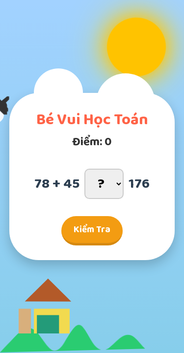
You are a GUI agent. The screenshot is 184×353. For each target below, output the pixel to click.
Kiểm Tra (92, 229)
